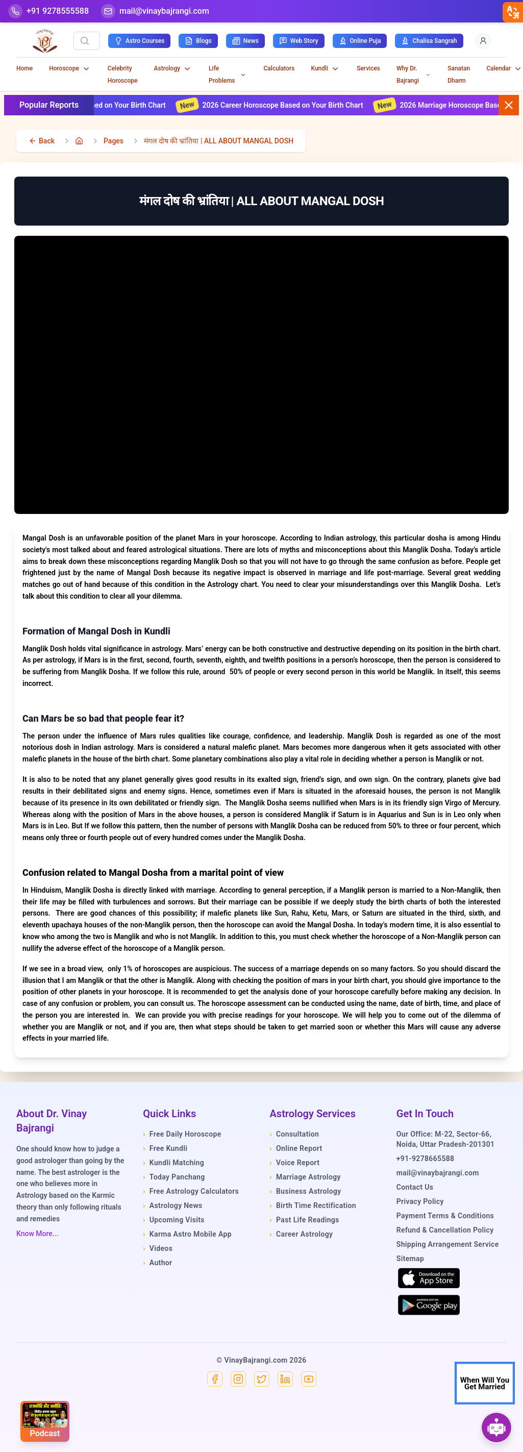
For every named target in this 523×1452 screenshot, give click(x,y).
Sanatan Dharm (458, 74)
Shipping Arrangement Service (447, 1244)
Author (157, 1263)
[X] (261, 1379)
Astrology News (172, 1205)
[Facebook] (214, 1379)
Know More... (37, 1233)
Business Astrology (305, 1191)
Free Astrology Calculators (191, 1191)
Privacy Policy (420, 1201)
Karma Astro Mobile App (187, 1234)
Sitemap (410, 1258)
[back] (42, 141)
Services (368, 68)
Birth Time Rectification (313, 1205)
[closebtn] (513, 12)
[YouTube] (308, 1379)
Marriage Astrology (305, 1177)
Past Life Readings (304, 1220)
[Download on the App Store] (429, 1278)
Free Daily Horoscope (182, 1134)
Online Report (296, 1148)
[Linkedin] (285, 1379)
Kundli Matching (173, 1163)
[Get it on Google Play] (429, 1305)
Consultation (294, 1134)
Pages (113, 141)
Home (24, 68)
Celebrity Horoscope (123, 74)
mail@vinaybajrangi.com (437, 1173)
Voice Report (295, 1163)
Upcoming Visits (174, 1220)
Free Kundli (165, 1148)
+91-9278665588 (425, 1158)
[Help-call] (48, 11)
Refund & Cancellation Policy (445, 1230)
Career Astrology (301, 1234)
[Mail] (155, 11)
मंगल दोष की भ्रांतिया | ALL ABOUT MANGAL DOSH (218, 141)
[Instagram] (238, 1379)
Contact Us (415, 1187)
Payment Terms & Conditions (445, 1216)
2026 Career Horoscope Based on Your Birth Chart (279, 105)
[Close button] (508, 105)
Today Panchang (174, 1177)
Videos (157, 1248)
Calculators (279, 68)
